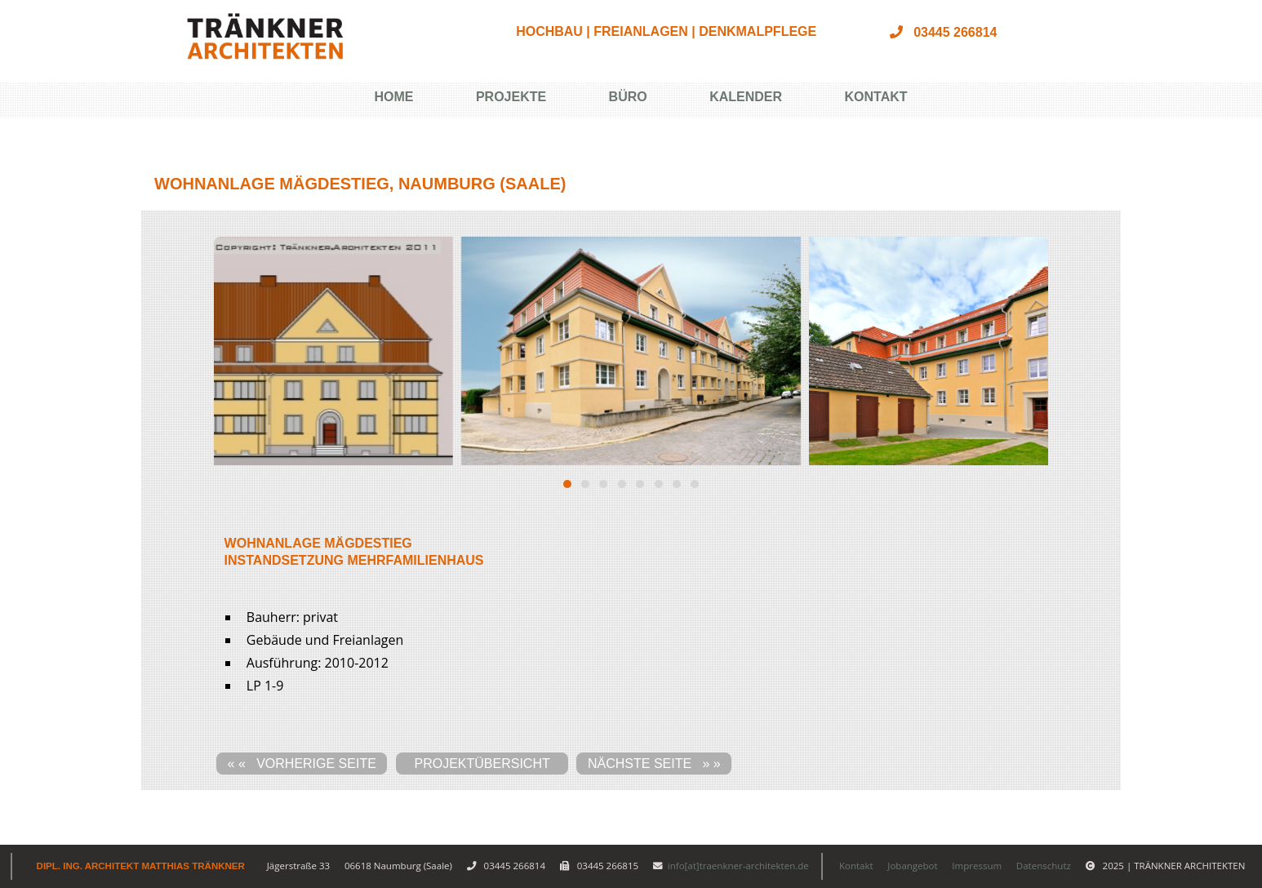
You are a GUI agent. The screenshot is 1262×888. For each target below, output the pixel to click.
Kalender (745, 97)
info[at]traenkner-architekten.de (738, 865)
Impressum (977, 865)
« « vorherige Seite (302, 763)
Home (393, 97)
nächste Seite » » (654, 763)
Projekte (511, 97)
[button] (567, 484)
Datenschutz (1043, 865)
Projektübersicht (482, 763)
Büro (628, 97)
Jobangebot (912, 865)
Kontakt (876, 97)
